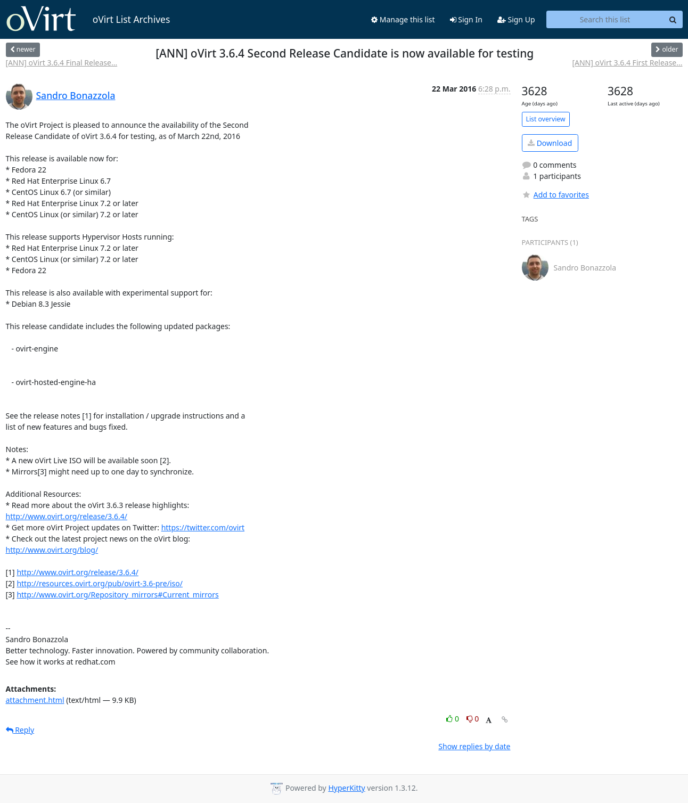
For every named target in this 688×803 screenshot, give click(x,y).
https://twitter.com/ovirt (202, 527)
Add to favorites (555, 195)
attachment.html (35, 700)
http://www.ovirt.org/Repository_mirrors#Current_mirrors (117, 594)
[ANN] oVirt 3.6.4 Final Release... (62, 63)
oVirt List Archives (88, 19)
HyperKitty (346, 788)
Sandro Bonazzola (76, 95)
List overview (546, 119)
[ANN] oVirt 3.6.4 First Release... (627, 63)
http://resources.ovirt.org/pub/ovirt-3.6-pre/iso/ (100, 583)
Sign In (466, 19)
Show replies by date (474, 746)
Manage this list (403, 19)
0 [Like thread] (453, 719)
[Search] (673, 20)
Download (550, 143)
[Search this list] (605, 20)
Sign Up (516, 19)
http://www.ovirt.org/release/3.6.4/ (66, 516)
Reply (20, 730)
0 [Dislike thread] (472, 719)
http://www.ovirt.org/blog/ (52, 550)
